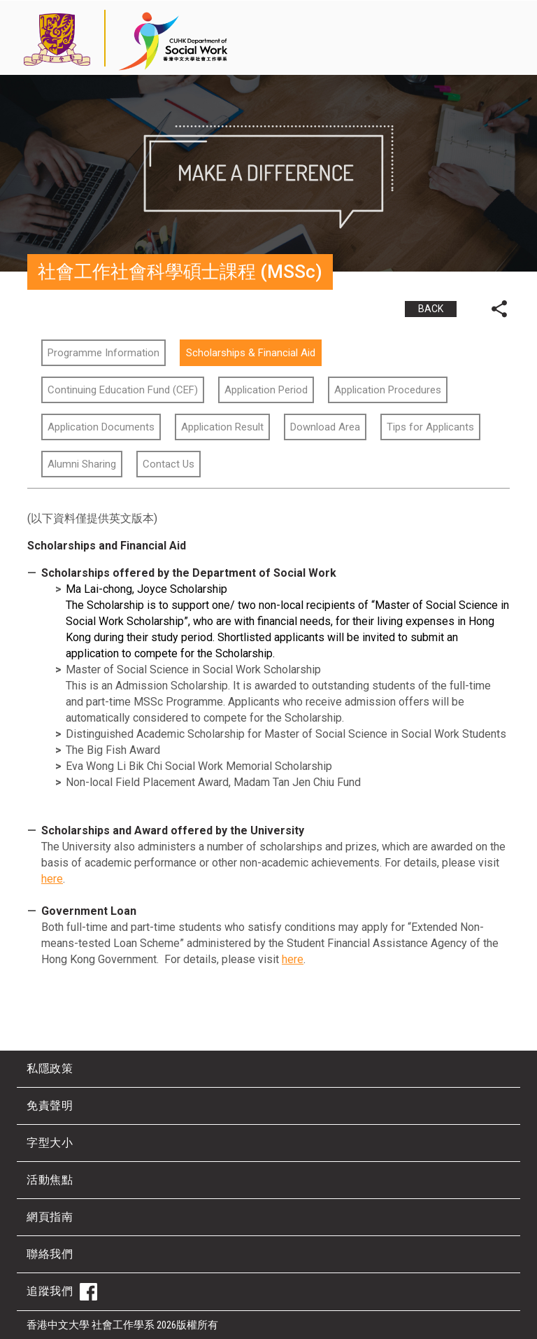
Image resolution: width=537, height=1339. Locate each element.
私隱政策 (50, 1068)
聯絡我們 (50, 1254)
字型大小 (50, 1142)
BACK (430, 308)
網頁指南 (50, 1217)
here (52, 878)
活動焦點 (50, 1179)
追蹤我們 (62, 1292)
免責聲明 (50, 1105)
